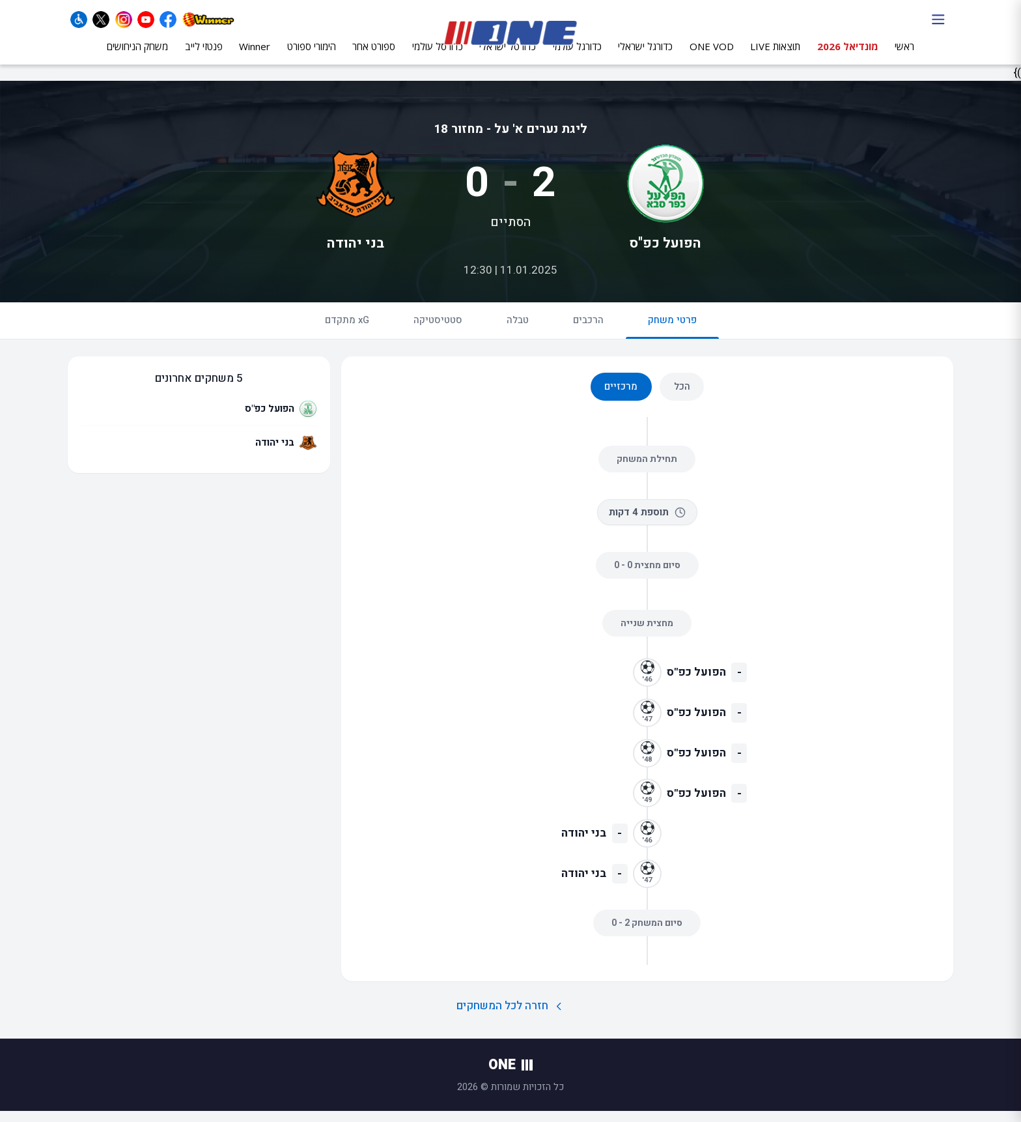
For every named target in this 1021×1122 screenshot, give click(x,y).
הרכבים (588, 331)
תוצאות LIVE (775, 56)
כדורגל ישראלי (645, 56)
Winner (254, 56)
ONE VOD (712, 56)
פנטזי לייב (204, 56)
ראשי (904, 56)
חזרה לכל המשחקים (510, 1017)
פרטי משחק (672, 337)
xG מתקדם (347, 331)
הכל (682, 397)
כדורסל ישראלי (507, 56)
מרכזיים (620, 397)
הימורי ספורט (311, 56)
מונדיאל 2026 (847, 56)
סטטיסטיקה (437, 331)
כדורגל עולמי (577, 56)
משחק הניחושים (137, 56)
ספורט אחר (373, 56)
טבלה (518, 331)
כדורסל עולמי (437, 56)
